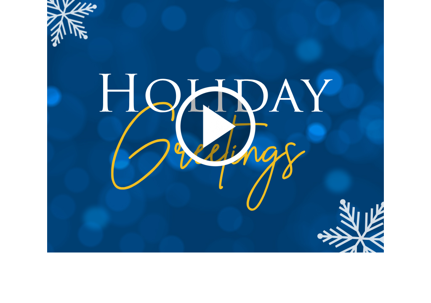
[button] (216, 126)
